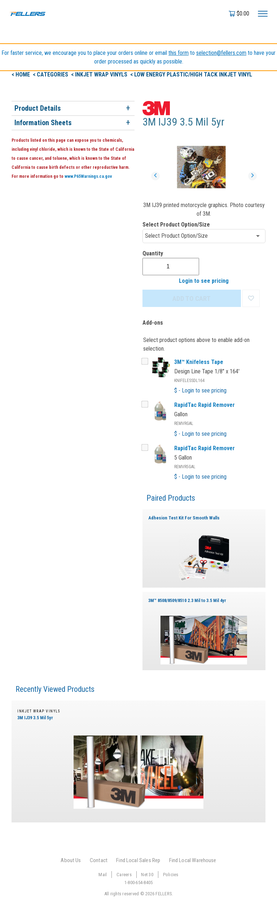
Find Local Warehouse (192, 860)
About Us (71, 860)
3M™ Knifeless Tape (198, 362)
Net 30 (147, 874)
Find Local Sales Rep (138, 860)
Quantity (152, 253)
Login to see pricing (204, 280)
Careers (124, 874)
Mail (102, 874)
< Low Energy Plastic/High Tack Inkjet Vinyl (191, 74)
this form (178, 52)
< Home (21, 74)
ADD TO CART (191, 298)
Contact (98, 860)
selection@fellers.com (221, 52)
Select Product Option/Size (176, 224)
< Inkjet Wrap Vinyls (100, 74)
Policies (171, 874)
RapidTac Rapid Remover (204, 404)
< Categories (51, 74)
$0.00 (243, 13)
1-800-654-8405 (138, 882)
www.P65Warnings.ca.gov (88, 176)
